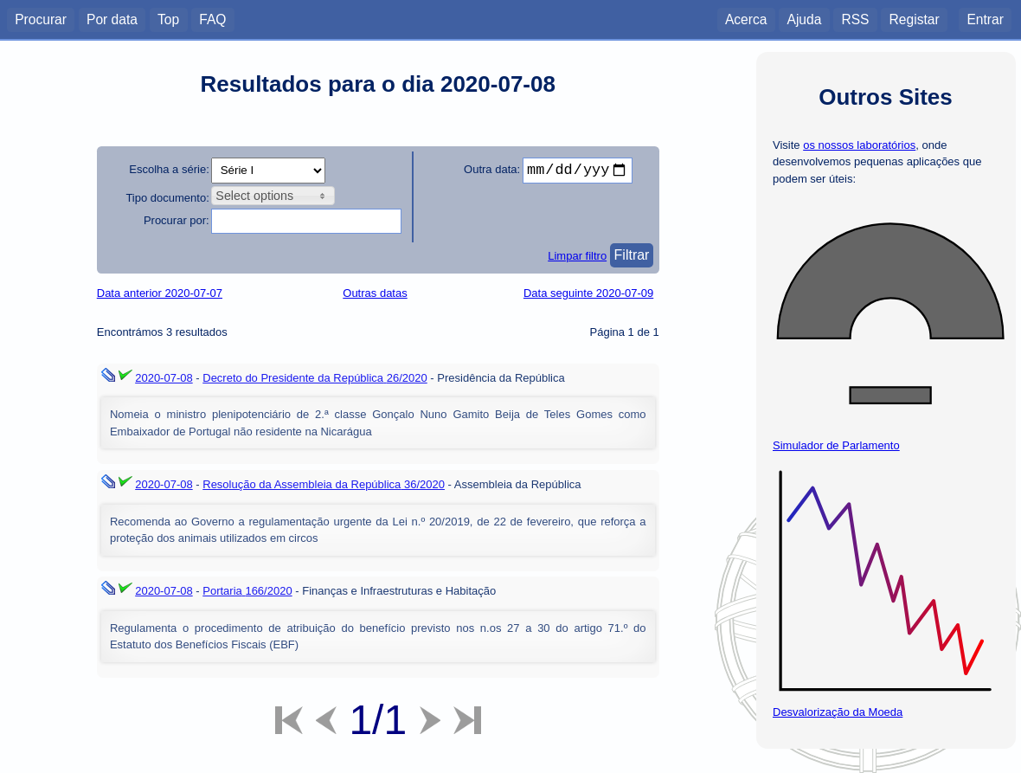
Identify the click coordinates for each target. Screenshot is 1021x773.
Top (168, 18)
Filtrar (632, 255)
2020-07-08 (164, 377)
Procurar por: (176, 220)
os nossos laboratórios (859, 144)
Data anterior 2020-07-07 (159, 293)
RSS (855, 18)
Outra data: (492, 169)
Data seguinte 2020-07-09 (588, 293)
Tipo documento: (167, 197)
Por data (112, 18)
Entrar (984, 18)
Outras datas (375, 293)
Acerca (746, 18)
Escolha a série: (169, 169)
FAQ (212, 18)
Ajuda (804, 18)
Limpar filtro (577, 255)
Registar (914, 18)
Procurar (41, 18)
